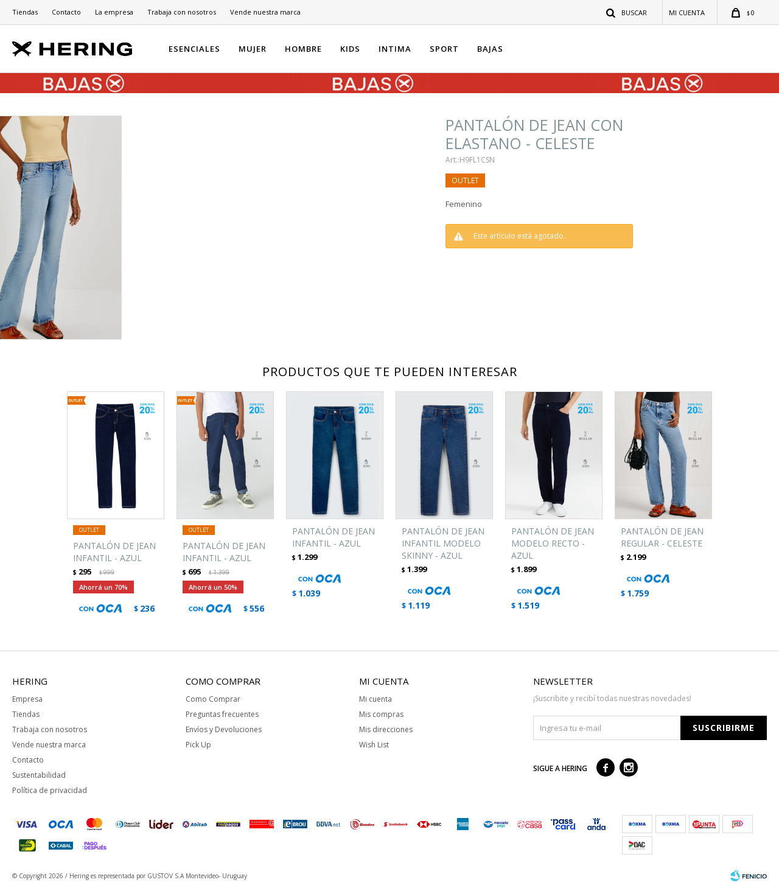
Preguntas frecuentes (222, 714)
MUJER (253, 48)
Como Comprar (213, 699)
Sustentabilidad (39, 775)
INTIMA (395, 48)
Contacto (66, 11)
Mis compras (381, 714)
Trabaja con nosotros (181, 11)
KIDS (350, 48)
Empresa (27, 699)
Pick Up (198, 744)
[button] (627, 12)
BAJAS (490, 48)
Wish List (374, 744)
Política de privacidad (49, 790)
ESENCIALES (194, 48)
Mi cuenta (375, 699)
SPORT (444, 48)
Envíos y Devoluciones (224, 729)
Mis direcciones (386, 729)
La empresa (114, 11)
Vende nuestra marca (265, 11)
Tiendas (25, 11)
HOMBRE (303, 48)
